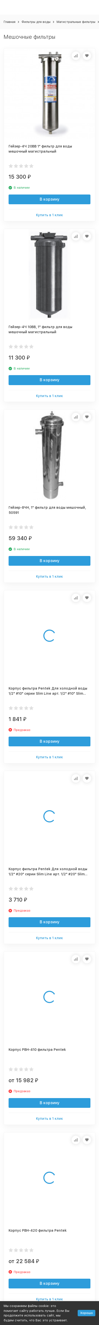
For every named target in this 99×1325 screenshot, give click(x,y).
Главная (9, 22)
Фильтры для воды (36, 22)
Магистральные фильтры (76, 22)
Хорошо (86, 1313)
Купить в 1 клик (49, 215)
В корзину (50, 199)
